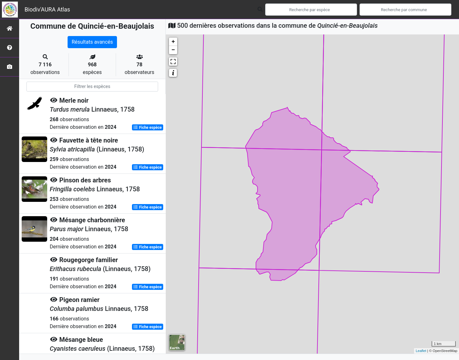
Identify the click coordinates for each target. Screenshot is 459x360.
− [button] (173, 50)
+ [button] (173, 42)
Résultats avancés (92, 42)
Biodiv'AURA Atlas (47, 9)
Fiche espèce (147, 127)
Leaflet (421, 351)
